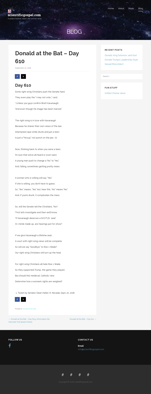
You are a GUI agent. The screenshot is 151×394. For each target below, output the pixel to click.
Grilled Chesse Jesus (115, 93)
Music (131, 8)
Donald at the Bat (29, 309)
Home (111, 8)
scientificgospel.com (24, 15)
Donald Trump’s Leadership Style (121, 59)
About (121, 8)
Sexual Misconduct (114, 64)
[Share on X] (23, 76)
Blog (140, 8)
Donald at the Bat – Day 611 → (83, 319)
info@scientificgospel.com (91, 349)
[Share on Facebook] (17, 76)
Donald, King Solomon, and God (121, 55)
